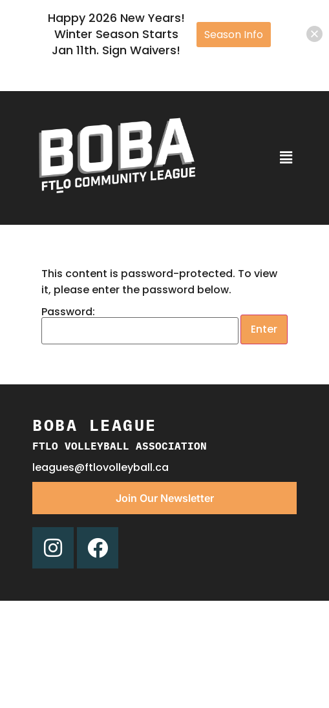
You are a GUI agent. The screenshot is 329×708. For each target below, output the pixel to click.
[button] (286, 157)
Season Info (233, 34)
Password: (140, 325)
